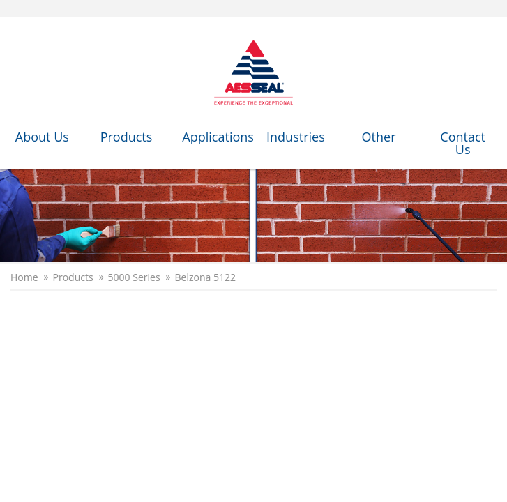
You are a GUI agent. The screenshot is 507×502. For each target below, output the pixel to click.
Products (126, 136)
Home (24, 277)
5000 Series (134, 277)
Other (379, 136)
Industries (295, 136)
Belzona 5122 (205, 277)
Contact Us (462, 143)
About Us (42, 136)
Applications (217, 136)
